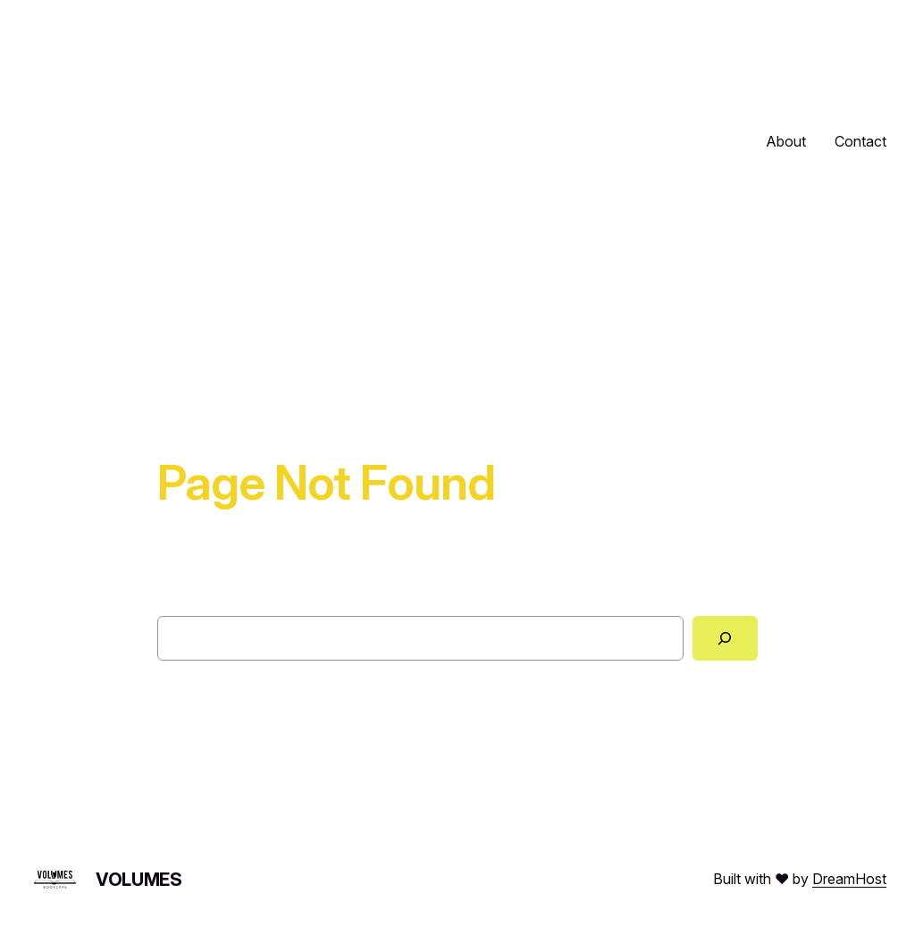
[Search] (725, 639)
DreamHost (849, 879)
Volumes (138, 879)
